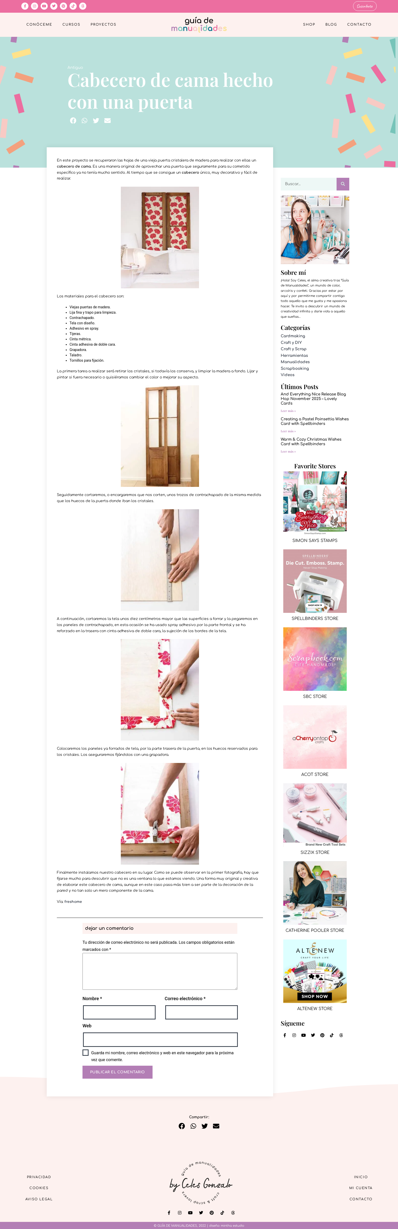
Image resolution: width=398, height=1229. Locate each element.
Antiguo (75, 67)
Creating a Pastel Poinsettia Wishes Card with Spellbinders (315, 421)
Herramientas (294, 355)
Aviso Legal (41, 1199)
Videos (287, 374)
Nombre (92, 998)
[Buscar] (343, 183)
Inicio (358, 1176)
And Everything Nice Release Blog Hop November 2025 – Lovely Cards (313, 398)
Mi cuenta (358, 1187)
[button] (73, 120)
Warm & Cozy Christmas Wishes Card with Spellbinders (311, 441)
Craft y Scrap (294, 348)
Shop (309, 24)
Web (86, 1025)
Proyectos (104, 24)
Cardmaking (293, 335)
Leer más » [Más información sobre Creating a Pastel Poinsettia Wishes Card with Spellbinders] (288, 430)
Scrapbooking (295, 368)
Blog (331, 24)
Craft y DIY (291, 342)
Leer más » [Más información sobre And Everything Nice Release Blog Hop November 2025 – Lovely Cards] (288, 410)
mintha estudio (232, 1225)
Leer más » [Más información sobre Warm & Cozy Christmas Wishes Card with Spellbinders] (288, 451)
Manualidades (295, 361)
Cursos (71, 24)
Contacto (359, 24)
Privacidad (41, 1176)
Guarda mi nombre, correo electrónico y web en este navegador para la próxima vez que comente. (162, 1056)
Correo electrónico (185, 998)
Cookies (41, 1187)
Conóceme (39, 24)
